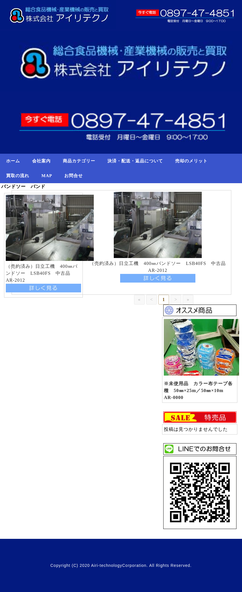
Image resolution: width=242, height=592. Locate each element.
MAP (46, 175)
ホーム (13, 161)
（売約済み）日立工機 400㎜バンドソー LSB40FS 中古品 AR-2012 (42, 273)
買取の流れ (17, 175)
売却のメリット (191, 161)
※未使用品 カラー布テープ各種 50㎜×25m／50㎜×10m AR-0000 (198, 390)
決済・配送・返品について (135, 161)
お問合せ (73, 175)
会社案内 (41, 161)
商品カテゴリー (79, 161)
